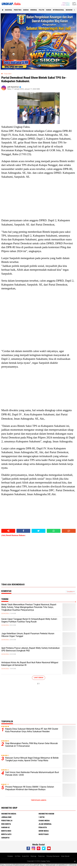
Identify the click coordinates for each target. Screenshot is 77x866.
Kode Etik (25, 856)
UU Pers (17, 856)
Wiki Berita (6, 824)
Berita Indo (6, 831)
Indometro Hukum (46, 814)
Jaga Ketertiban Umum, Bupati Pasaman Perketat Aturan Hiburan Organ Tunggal (27, 635)
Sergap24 (5, 838)
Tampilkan (70, 591)
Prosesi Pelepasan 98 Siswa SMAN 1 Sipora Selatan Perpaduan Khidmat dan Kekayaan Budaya (29, 788)
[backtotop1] (75, 861)
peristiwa (17, 10)
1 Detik (42, 817)
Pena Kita (43, 827)
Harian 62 (5, 827)
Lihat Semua (38, 677)
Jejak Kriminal (45, 824)
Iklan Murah (65, 856)
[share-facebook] (23, 531)
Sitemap (33, 856)
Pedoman (41, 856)
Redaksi (10, 856)
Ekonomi (69, 10)
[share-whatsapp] (54, 531)
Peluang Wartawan (53, 856)
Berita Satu (6, 834)
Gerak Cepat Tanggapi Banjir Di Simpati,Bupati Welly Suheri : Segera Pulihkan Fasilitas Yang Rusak (29, 620)
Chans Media (44, 821)
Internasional (58, 10)
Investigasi (44, 834)
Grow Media (44, 831)
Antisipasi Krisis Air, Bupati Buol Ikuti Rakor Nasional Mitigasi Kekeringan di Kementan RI (29, 663)
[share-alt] (8, 531)
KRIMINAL (33, 10)
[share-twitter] (38, 531)
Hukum (48, 10)
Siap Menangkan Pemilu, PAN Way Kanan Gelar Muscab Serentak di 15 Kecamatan (31, 744)
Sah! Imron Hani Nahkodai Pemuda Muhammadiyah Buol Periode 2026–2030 (32, 773)
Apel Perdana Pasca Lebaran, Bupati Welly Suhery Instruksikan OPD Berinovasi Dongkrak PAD (30, 649)
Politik (41, 10)
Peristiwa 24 (6, 821)
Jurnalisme (6, 817)
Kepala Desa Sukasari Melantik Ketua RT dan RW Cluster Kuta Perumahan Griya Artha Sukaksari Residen (31, 730)
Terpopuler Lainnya (38, 800)
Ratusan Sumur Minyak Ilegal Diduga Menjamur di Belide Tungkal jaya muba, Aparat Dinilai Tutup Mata (32, 759)
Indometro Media (8, 814)
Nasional (8, 10)
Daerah (26, 10)
